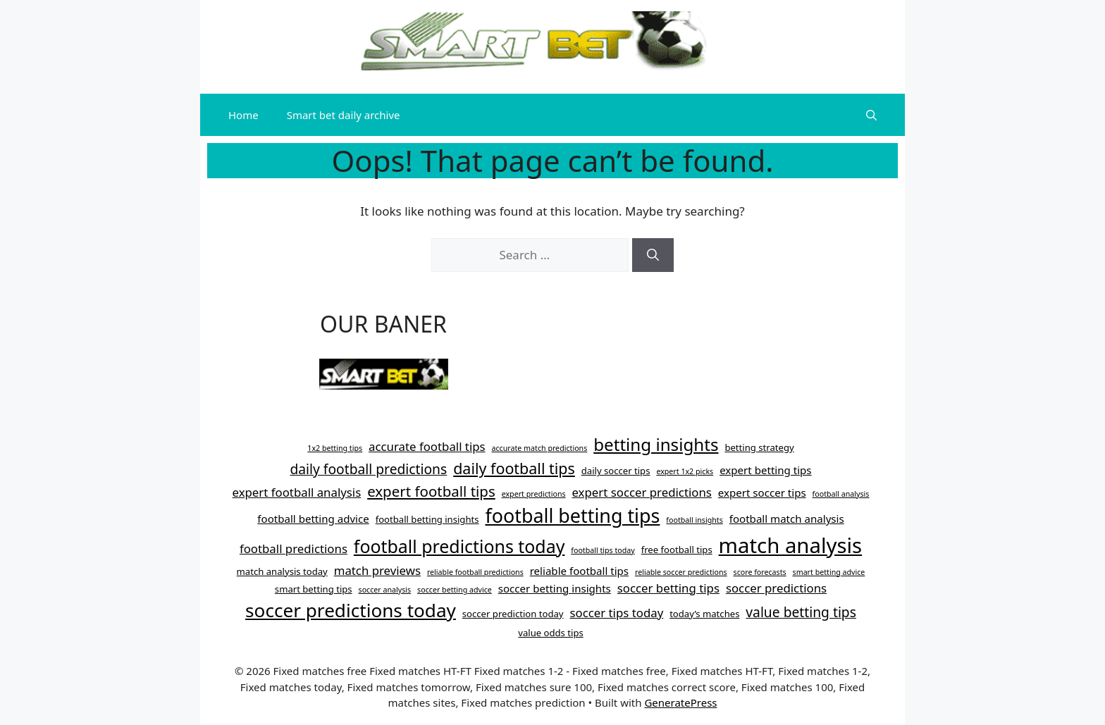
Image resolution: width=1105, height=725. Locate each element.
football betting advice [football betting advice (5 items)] (313, 519)
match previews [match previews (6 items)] (377, 570)
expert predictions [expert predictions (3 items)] (534, 494)
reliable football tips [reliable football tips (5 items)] (579, 571)
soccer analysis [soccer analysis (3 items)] (385, 590)
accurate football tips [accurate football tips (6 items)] (427, 446)
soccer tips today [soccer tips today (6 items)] (616, 613)
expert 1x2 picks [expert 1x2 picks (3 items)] (684, 471)
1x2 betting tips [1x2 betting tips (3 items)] (334, 448)
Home (243, 115)
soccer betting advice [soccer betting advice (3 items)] (454, 590)
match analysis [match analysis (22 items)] (791, 545)
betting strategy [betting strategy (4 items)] (759, 447)
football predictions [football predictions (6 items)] (293, 548)
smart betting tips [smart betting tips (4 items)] (313, 589)
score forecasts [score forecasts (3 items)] (760, 572)
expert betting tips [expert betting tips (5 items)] (765, 470)
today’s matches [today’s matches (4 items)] (704, 613)
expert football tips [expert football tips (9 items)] (431, 491)
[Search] (653, 255)
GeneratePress (680, 702)
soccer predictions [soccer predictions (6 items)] (776, 588)
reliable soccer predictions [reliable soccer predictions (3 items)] (681, 572)
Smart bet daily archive (343, 115)
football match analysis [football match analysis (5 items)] (786, 519)
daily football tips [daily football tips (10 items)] (514, 468)
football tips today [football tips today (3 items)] (603, 550)
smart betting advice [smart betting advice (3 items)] (829, 572)
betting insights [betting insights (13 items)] (655, 444)
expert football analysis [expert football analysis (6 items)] (297, 492)
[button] (871, 115)
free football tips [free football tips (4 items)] (676, 549)
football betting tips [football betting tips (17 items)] (572, 515)
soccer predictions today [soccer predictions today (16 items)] (350, 610)
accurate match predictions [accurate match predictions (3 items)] (540, 448)
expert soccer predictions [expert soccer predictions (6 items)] (641, 492)
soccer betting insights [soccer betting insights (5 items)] (554, 588)
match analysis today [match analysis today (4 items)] (282, 571)
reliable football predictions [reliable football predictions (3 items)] (475, 572)
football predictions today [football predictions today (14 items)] (459, 546)
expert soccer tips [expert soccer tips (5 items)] (762, 492)
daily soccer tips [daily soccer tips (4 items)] (615, 470)
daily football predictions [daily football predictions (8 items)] (368, 468)
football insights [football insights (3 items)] (694, 520)
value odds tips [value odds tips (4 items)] (551, 632)
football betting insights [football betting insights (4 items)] (427, 519)
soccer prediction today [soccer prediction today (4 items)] (513, 613)
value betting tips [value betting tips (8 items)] (801, 611)
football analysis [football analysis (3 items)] (841, 494)
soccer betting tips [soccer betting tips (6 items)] (668, 588)
